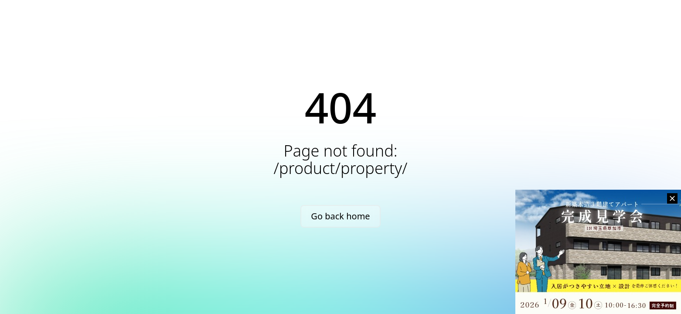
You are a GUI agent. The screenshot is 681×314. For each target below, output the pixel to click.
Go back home (340, 216)
